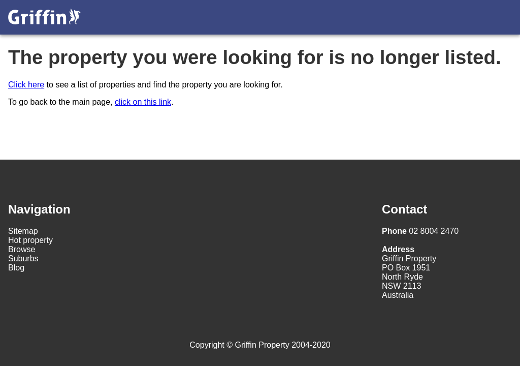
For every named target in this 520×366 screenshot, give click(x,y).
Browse (21, 249)
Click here (26, 84)
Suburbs (23, 258)
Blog (16, 267)
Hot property (30, 240)
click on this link (143, 102)
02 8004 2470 (420, 231)
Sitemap (23, 231)
